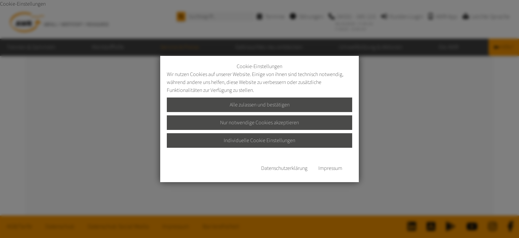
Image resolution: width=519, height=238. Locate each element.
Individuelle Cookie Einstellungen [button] (259, 140)
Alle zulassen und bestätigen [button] (260, 104)
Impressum (330, 168)
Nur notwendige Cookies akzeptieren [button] (259, 122)
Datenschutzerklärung (284, 168)
